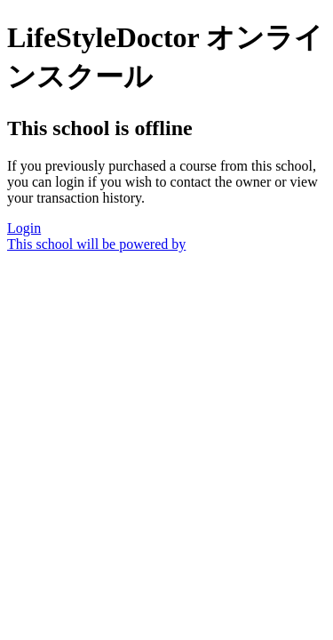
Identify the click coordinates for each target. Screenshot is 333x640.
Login (24, 228)
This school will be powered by (96, 244)
